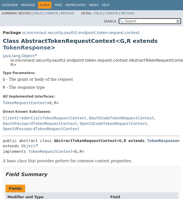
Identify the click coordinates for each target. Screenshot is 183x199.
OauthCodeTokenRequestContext (121, 118)
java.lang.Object (18, 56)
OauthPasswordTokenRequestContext (40, 123)
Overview (10, 5)
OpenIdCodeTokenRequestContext (113, 123)
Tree (58, 5)
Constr (51, 13)
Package (28, 5)
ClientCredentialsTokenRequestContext (44, 118)
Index (93, 5)
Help (106, 5)
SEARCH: (110, 21)
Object (28, 146)
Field (38, 13)
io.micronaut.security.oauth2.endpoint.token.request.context (80, 32)
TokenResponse (27, 47)
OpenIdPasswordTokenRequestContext (41, 129)
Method (67, 13)
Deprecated (75, 5)
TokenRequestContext (25, 103)
